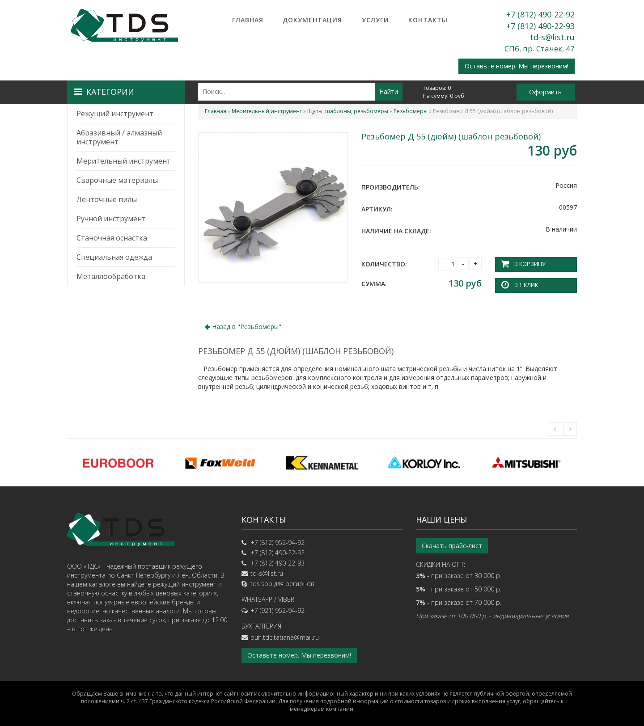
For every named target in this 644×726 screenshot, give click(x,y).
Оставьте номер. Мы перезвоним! (516, 66)
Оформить (545, 92)
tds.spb (261, 583)
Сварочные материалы (117, 180)
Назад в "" (243, 326)
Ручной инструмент (111, 219)
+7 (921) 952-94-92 (277, 610)
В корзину (529, 264)
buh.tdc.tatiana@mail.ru (284, 637)
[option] (118, 462)
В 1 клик (526, 285)
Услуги (375, 20)
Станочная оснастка (111, 238)
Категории (104, 91)
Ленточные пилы (106, 199)
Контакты (428, 20)
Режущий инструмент (114, 113)
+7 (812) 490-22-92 (540, 14)
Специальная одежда (114, 257)
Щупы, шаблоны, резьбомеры (347, 111)
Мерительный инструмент (123, 161)
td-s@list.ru (552, 37)
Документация (312, 20)
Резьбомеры (411, 111)
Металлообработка (110, 276)
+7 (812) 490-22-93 (540, 26)
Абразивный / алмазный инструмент (119, 137)
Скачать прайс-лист (452, 545)
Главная (247, 20)
